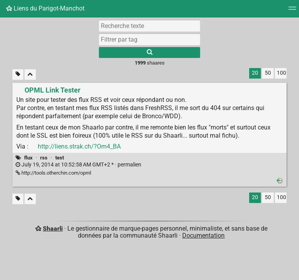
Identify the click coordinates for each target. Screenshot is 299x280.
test (59, 158)
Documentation (203, 235)
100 (281, 73)
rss (43, 158)
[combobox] (149, 39)
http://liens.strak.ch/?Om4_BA (79, 146)
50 (268, 73)
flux (28, 158)
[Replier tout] (30, 74)
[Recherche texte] (149, 26)
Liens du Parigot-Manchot (45, 8)
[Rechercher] (149, 52)
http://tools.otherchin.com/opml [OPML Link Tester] (53, 173)
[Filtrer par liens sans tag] (17, 74)
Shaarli (53, 228)
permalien (78, 164)
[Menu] (292, 10)
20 (255, 73)
